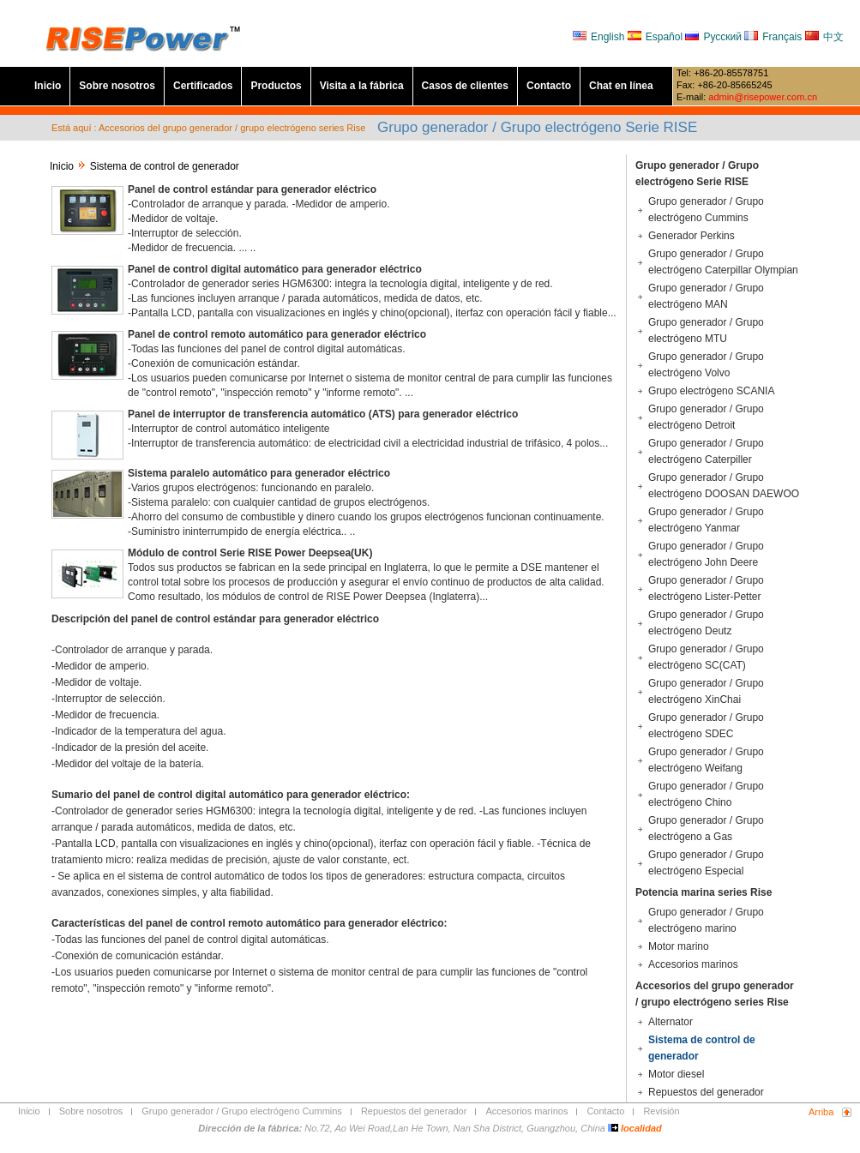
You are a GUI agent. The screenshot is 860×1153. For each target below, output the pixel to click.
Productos (275, 86)
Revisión (661, 1111)
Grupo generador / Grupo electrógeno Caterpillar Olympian (723, 262)
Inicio (47, 86)
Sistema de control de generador (701, 1048)
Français (773, 37)
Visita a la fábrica (362, 86)
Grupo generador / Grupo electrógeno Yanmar (706, 520)
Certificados (202, 86)
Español (657, 37)
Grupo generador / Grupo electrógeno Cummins (706, 209)
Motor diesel (676, 1074)
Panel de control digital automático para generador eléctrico (275, 269)
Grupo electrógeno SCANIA (711, 391)
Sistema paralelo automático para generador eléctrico (259, 473)
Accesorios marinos (693, 964)
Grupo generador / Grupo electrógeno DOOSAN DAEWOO (723, 485)
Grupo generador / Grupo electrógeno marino (706, 920)
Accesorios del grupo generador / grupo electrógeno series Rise (714, 994)
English (600, 37)
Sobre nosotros (117, 86)
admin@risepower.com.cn (762, 97)
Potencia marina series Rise (703, 892)
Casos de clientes (465, 86)
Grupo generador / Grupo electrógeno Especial (706, 863)
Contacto (548, 86)
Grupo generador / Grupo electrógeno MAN (706, 296)
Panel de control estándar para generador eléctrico (252, 189)
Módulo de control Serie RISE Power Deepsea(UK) (250, 553)
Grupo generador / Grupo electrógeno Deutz (706, 623)
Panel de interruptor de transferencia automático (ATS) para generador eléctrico (323, 414)
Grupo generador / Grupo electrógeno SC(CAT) (706, 657)
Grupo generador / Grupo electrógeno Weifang (706, 760)
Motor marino (678, 946)
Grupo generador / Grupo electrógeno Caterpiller (706, 451)
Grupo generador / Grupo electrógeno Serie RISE (697, 173)
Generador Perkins (691, 236)
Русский (714, 37)
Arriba (821, 1112)
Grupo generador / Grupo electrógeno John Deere (706, 554)
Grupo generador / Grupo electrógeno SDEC (706, 726)
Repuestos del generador (706, 1092)
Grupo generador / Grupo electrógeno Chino (706, 794)
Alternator (670, 1022)
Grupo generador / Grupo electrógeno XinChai (706, 691)
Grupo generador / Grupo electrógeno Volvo (706, 365)
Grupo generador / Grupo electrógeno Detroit (706, 417)
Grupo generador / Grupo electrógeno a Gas (706, 828)
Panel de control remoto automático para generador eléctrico (277, 334)
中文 (824, 37)
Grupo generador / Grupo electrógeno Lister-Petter (706, 588)
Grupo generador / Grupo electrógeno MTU (706, 330)
